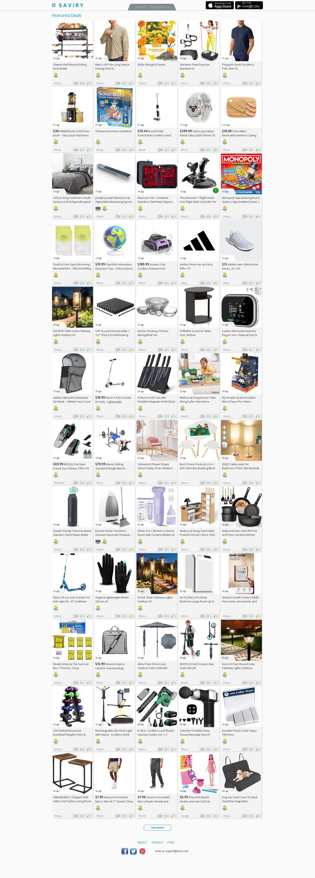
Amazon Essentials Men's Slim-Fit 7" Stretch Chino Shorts (114, 801)
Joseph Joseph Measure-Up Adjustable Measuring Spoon (113, 200)
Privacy (157, 842)
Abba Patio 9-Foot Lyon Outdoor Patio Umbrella (152, 666)
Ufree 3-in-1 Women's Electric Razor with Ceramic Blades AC (156, 533)
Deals (139, 7)
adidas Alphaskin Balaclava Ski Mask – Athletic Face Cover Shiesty (72, 401)
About (142, 842)
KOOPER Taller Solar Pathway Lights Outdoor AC (72, 333)
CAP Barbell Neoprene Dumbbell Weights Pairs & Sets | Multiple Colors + (69, 734)
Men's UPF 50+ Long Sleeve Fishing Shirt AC (112, 66)
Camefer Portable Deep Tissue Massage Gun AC (195, 732)
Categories (158, 7)
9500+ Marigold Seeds (151, 64)
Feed (171, 842)
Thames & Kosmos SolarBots (113, 131)
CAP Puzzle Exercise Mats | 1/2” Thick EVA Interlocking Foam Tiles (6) (112, 335)
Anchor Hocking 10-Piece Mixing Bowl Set (153, 333)
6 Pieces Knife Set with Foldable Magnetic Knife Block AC (156, 401)
